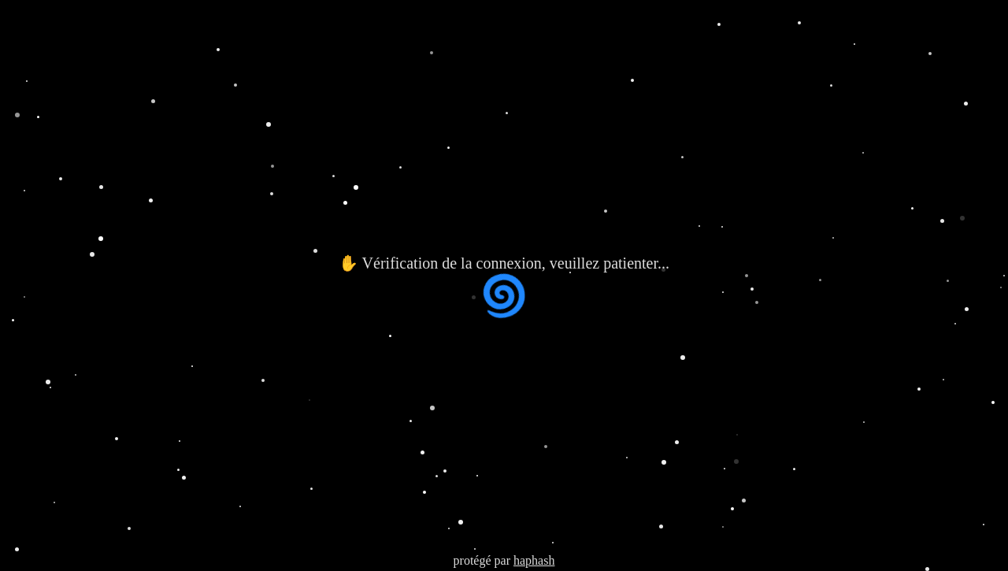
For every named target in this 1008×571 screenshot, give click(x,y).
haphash (533, 560)
